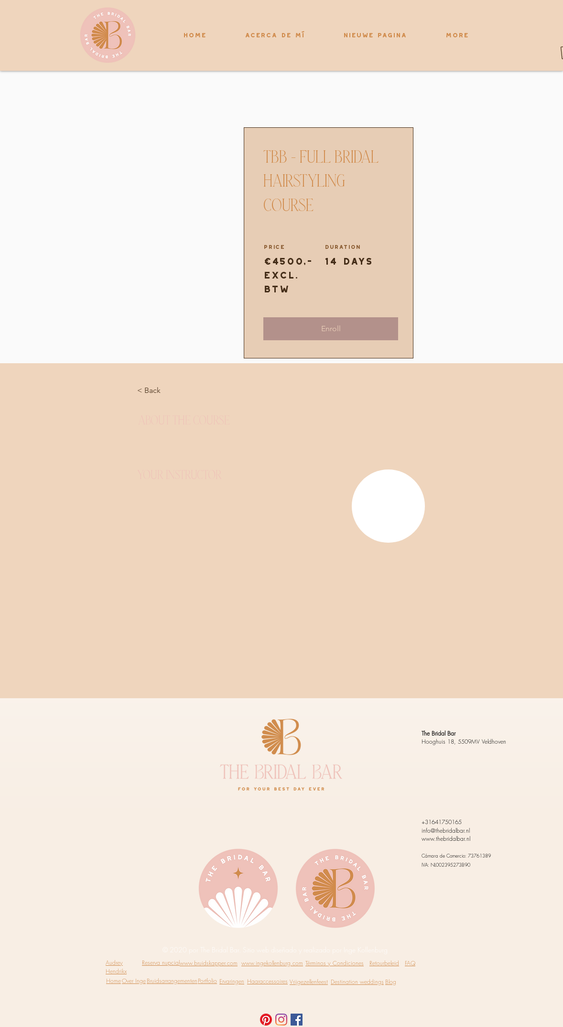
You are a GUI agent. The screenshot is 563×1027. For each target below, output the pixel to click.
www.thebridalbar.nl (446, 839)
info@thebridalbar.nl (446, 830)
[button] (330, 328)
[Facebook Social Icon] (297, 1020)
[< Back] (163, 390)
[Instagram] (281, 1020)
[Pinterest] (266, 1020)
